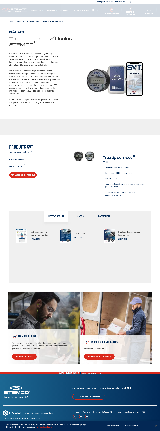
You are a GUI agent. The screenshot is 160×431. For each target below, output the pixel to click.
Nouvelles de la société (103, 413)
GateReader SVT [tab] (18, 159)
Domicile (12, 21)
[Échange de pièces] (112, 10)
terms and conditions (44, 427)
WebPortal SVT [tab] (17, 166)
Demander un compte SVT (23, 175)
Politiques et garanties (105, 2)
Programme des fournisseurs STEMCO (131, 413)
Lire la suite (35, 239)
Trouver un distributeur (130, 13)
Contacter (76, 413)
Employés (29, 418)
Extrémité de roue (33, 21)
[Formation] (149, 10)
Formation (149, 13)
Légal (4, 418)
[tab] (56, 216)
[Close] (156, 425)
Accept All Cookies (131, 426)
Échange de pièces (112, 13)
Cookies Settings (113, 426)
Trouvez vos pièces (24, 356)
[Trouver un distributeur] (130, 9)
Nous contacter (120, 2)
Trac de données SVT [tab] (20, 152)
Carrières (87, 413)
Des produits (21, 21)
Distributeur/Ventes (40, 418)
